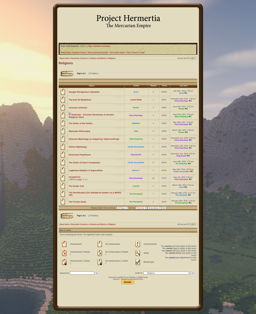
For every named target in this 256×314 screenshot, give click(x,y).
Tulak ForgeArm (136, 139)
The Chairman (181, 164)
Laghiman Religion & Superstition (86, 170)
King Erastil (136, 155)
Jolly (136, 131)
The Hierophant (136, 194)
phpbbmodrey (138, 279)
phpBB (119, 277)
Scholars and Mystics (98, 58)
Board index (64, 58)
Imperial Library (79, 52)
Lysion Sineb (136, 100)
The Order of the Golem (80, 123)
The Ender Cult (76, 186)
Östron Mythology (78, 147)
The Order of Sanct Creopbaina (84, 162)
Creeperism (74, 177)
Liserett (136, 186)
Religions (112, 58)
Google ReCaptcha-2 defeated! (84, 92)
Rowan (136, 108)
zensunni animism (78, 107)
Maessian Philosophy (79, 131)
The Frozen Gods (77, 202)
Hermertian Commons (79, 58)
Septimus (136, 123)
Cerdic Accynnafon (136, 147)
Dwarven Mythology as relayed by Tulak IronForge (94, 139)
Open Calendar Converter (99, 46)
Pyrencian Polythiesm (80, 154)
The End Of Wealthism (80, 100)
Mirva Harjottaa (181, 117)
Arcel (136, 92)
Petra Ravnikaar (181, 101)
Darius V (136, 170)
